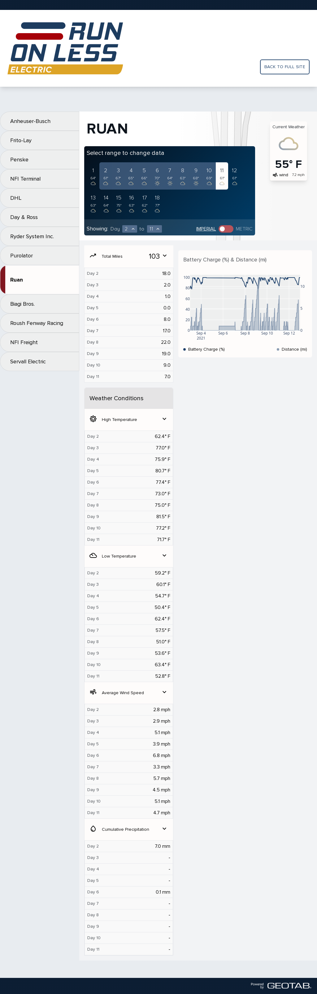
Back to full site (284, 66)
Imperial (206, 229)
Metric (244, 229)
